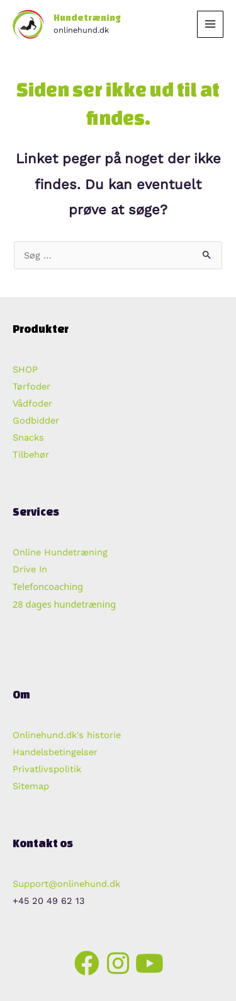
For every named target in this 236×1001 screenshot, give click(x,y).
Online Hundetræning (60, 552)
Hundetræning (87, 18)
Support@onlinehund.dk (66, 883)
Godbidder (36, 420)
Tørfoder (31, 386)
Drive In (30, 569)
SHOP (25, 369)
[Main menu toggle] (210, 24)
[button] (86, 963)
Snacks (28, 437)
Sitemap (31, 786)
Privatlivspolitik (47, 769)
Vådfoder (32, 403)
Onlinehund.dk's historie (67, 735)
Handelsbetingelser (55, 752)
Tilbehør (31, 454)
